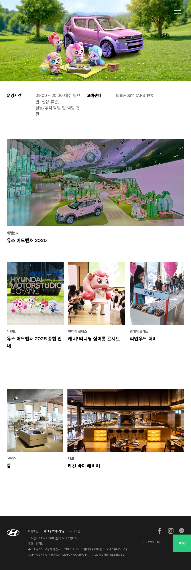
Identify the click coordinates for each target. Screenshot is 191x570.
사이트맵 (75, 531)
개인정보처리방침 (54, 531)
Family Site (153, 542)
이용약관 (33, 531)
